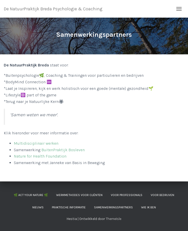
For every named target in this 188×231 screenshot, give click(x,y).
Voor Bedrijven (162, 195)
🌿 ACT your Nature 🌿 (31, 195)
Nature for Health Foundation (40, 156)
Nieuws (38, 207)
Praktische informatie (69, 207)
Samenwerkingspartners (113, 207)
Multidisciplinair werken (36, 143)
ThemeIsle (113, 219)
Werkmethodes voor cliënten (79, 195)
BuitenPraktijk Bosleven (63, 149)
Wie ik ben (148, 207)
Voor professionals (126, 195)
